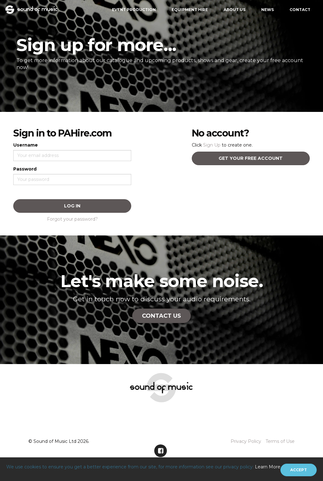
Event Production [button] (134, 9)
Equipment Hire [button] (190, 9)
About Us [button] (234, 9)
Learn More (267, 467)
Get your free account (251, 158)
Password (25, 169)
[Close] (298, 470)
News (267, 9)
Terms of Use (280, 441)
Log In (72, 206)
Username (25, 145)
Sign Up (211, 145)
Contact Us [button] (161, 315)
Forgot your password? (72, 219)
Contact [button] (300, 9)
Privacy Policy (246, 441)
